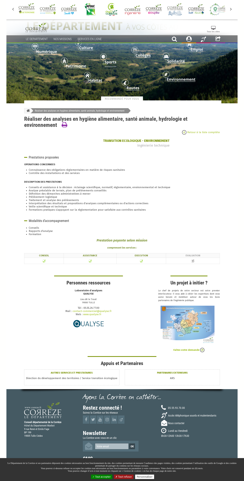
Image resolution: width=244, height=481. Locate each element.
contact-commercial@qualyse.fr (92, 311)
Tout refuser (123, 476)
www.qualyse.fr (92, 314)
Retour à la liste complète (201, 132)
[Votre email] (112, 446)
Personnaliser (145, 476)
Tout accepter (101, 476)
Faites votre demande (189, 350)
